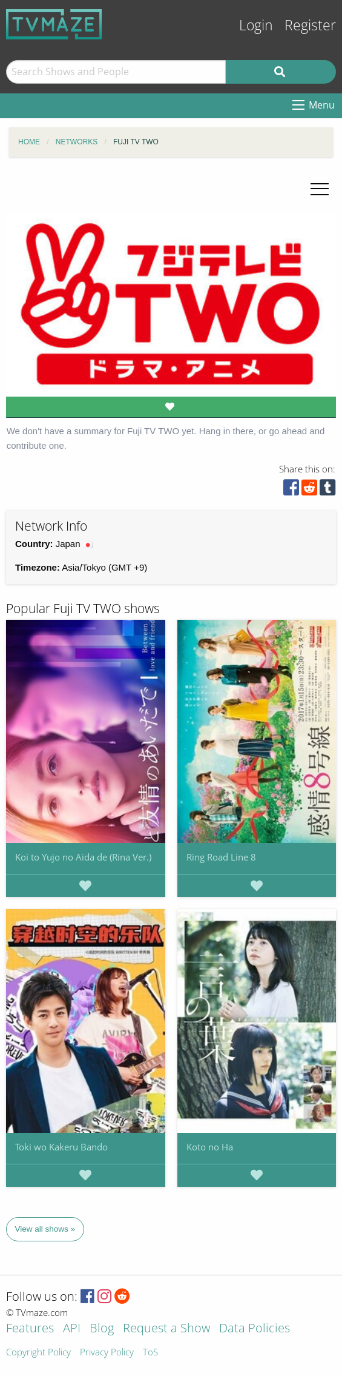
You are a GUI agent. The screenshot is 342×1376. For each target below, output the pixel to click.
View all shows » (45, 1228)
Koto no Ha (209, 1147)
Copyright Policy (38, 1352)
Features (30, 1329)
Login (256, 25)
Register (310, 25)
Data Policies (254, 1329)
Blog (102, 1329)
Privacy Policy (107, 1352)
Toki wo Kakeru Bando (61, 1147)
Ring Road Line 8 (221, 857)
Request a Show (166, 1329)
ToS (150, 1352)
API (72, 1329)
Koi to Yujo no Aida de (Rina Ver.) (83, 857)
